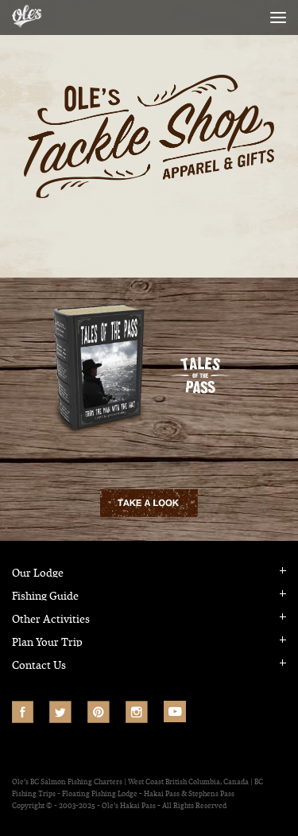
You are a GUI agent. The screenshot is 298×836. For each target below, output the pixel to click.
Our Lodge (38, 573)
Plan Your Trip (47, 642)
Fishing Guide (45, 596)
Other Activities (51, 619)
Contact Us (39, 665)
